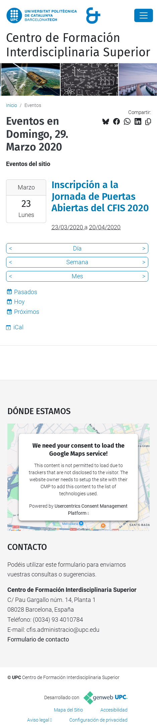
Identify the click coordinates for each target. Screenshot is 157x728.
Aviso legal (38, 720)
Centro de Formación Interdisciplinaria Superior (78, 45)
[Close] (143, 15)
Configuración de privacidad (98, 720)
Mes (77, 276)
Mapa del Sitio (68, 710)
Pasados (25, 291)
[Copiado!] (148, 122)
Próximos (26, 311)
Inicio (11, 105)
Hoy (19, 301)
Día (77, 248)
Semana (77, 262)
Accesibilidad (114, 710)
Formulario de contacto (38, 639)
